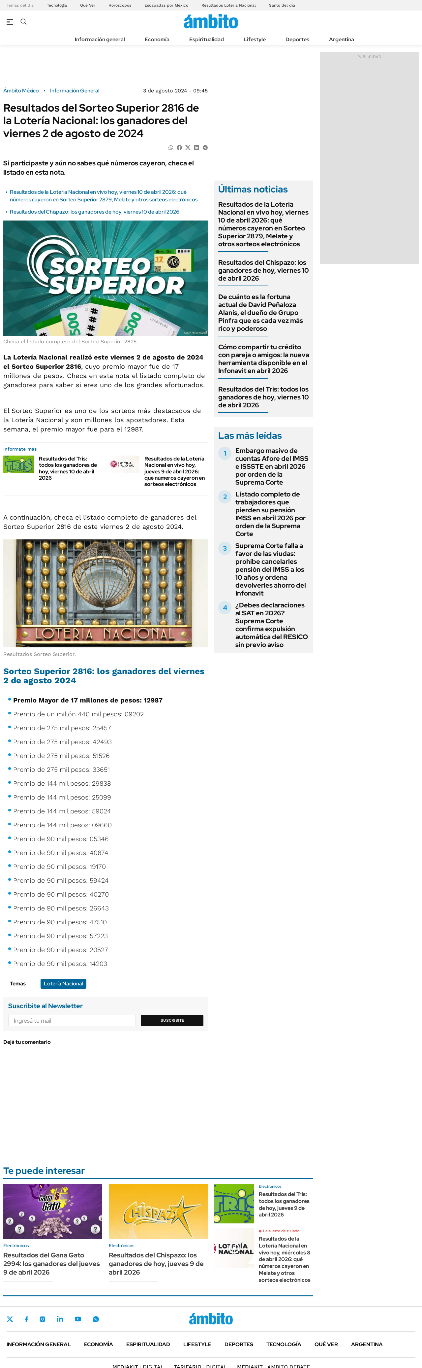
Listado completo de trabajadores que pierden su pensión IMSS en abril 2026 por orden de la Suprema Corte (270, 514)
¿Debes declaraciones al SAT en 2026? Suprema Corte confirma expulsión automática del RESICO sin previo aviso (271, 625)
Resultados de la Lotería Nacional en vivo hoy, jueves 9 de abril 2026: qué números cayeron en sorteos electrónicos (174, 471)
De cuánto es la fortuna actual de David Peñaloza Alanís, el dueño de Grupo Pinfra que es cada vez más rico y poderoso (260, 312)
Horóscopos (119, 5)
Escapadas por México (166, 5)
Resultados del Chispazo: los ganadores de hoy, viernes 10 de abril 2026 (94, 211)
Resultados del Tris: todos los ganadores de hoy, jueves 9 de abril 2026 (284, 1204)
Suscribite (172, 1020)
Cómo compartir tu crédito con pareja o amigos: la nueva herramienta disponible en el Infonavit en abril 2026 (263, 359)
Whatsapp (96, 1319)
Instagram (42, 1319)
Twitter (10, 1319)
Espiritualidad (206, 39)
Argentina (341, 39)
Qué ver (326, 1344)
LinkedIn (60, 1319)
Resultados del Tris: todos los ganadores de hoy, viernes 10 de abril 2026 (68, 468)
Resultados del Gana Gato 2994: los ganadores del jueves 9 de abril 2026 (51, 1264)
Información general (100, 39)
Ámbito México (21, 90)
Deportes (297, 39)
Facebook (26, 1319)
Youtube (78, 1319)
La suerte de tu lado (281, 1231)
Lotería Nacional (63, 983)
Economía (157, 39)
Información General (74, 90)
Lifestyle (255, 39)
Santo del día (282, 5)
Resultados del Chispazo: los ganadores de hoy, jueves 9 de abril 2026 (156, 1264)
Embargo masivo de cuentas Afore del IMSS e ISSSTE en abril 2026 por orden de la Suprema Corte (272, 466)
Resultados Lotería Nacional (228, 5)
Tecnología (57, 5)
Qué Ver (87, 5)
